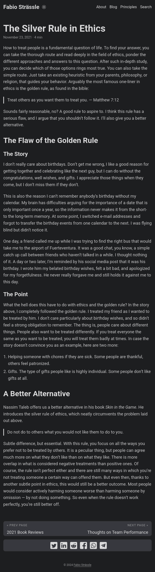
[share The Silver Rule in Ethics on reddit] (73, 546)
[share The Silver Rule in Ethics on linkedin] (63, 546)
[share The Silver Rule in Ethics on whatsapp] (93, 546)
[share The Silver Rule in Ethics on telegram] (103, 546)
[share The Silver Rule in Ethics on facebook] (83, 546)
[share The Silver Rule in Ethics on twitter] (53, 546)
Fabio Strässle (21, 7)
